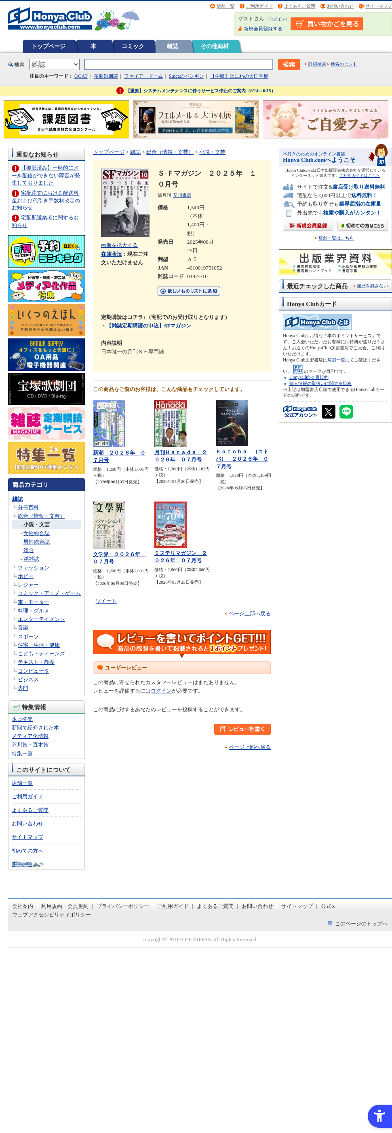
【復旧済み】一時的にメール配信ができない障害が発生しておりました (46, 175)
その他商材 (214, 46)
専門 (23, 688)
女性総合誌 (36, 533)
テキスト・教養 (36, 662)
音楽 (23, 628)
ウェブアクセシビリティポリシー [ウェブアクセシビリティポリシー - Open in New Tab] (51, 915)
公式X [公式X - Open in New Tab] (328, 906)
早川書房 (182, 195)
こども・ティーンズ (41, 653)
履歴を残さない (372, 285)
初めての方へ (27, 851)
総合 (28, 550)
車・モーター (33, 602)
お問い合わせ (340, 6)
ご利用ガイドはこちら (359, 175)
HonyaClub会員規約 (309, 377)
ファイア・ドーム (143, 76)
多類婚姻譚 (106, 76)
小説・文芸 (36, 524)
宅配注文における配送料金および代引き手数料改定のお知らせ (46, 200)
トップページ (48, 46)
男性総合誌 (36, 542)
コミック (133, 46)
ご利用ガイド (259, 6)
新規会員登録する (263, 29)
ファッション (33, 568)
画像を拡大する (119, 245)
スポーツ (28, 636)
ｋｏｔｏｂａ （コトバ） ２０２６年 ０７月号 (242, 459)
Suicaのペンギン (186, 76)
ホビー (26, 576)
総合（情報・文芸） (41, 516)
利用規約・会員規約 (65, 906)
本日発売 (22, 719)
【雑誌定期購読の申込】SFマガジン (148, 326)
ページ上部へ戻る (250, 613)
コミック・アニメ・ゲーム (49, 593)
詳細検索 (317, 64)
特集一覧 (22, 753)
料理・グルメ (33, 611)
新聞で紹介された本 (35, 728)
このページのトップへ (361, 923)
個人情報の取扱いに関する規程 (320, 383)
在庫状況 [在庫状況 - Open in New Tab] (111, 254)
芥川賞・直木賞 (30, 745)
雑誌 (172, 46)
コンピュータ (33, 671)
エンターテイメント (41, 619)
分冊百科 (28, 507)
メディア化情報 (30, 736)
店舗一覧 (225, 6)
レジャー (28, 585)
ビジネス (28, 679)
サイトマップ (378, 6)
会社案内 (22, 906)
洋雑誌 (31, 559)
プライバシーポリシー (123, 906)
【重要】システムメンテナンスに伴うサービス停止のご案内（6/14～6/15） (201, 90)
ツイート (106, 601)
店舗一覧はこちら (336, 238)
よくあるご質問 (299, 6)
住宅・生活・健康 (39, 645)
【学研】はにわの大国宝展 (239, 76)
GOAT (81, 76)
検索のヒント (344, 64)
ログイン (277, 19)
